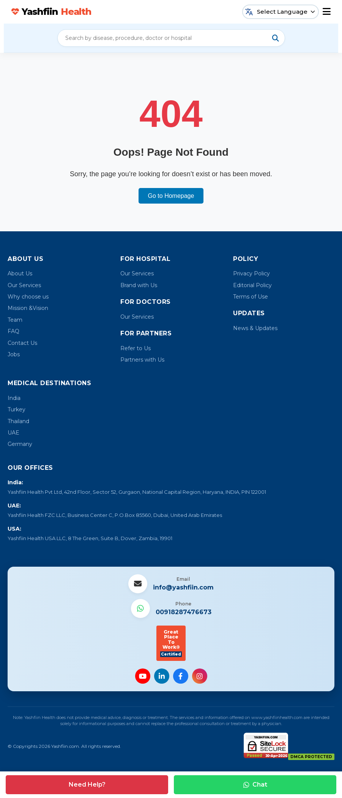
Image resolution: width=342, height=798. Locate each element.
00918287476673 (183, 612)
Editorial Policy (252, 285)
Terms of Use (250, 296)
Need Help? (87, 784)
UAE (13, 432)
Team (15, 319)
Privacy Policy (251, 273)
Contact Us (22, 343)
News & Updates (255, 328)
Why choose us (28, 296)
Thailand (18, 421)
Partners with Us (142, 359)
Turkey (16, 409)
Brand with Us (138, 285)
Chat (255, 784)
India (14, 398)
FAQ (13, 331)
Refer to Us (135, 348)
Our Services (24, 285)
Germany (20, 444)
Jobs (14, 354)
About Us (20, 273)
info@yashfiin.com (183, 587)
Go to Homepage (171, 196)
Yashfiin (51, 12)
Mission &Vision (28, 308)
